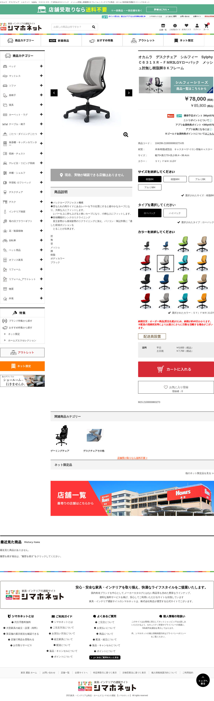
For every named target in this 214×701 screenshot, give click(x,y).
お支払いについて (106, 628)
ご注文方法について (63, 627)
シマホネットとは (155, 16)
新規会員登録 (209, 16)
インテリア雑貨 (17, 211)
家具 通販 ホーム (29, 672)
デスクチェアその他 (93, 450)
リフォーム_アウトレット (22, 279)
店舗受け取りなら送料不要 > (132, 458)
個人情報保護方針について (164, 672)
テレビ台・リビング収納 (22, 163)
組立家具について (63, 639)
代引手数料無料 (22, 622)
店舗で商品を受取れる (22, 639)
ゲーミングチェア (60, 450)
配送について (63, 645)
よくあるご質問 (171, 16)
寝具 (11, 105)
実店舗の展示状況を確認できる (22, 633)
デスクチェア (16, 192)
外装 (11, 298)
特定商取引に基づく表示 (105, 672)
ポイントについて (63, 656)
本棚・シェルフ (17, 173)
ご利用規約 (187, 672)
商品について (106, 633)
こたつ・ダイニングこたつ (23, 134)
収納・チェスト (17, 153)
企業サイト (197, 16)
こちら (210, 133)
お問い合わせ (184, 16)
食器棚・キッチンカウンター (23, 144)
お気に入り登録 (178, 387)
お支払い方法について (63, 633)
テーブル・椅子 (17, 124)
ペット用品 (15, 250)
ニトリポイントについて (197, 120)
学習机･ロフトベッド (20, 182)
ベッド (12, 66)
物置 (11, 289)
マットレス (15, 76)
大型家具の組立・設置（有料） (22, 628)
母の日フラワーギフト (20, 221)
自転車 (12, 240)
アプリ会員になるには (199, 129)
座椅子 (12, 95)
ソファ (12, 85)
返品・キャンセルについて (63, 651)
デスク (12, 202)
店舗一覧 (65, 672)
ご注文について (106, 622)
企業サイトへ (81, 672)
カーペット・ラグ (18, 114)
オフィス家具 (16, 260)
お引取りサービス (22, 645)
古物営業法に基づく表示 (134, 672)
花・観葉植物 (16, 231)
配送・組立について (106, 639)
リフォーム (15, 269)
